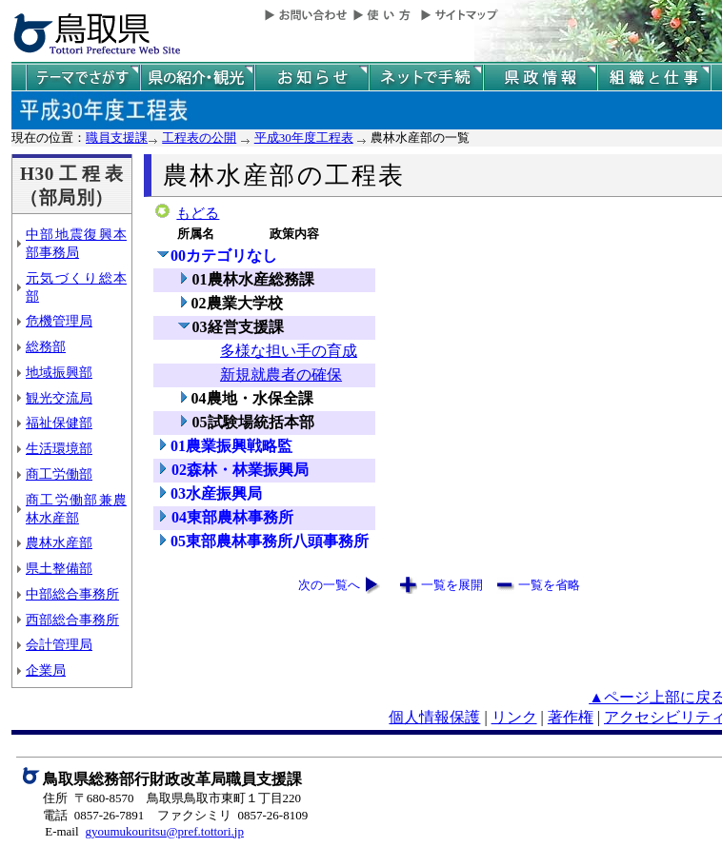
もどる (197, 213)
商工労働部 (59, 474)
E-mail (61, 831)
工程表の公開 (199, 137)
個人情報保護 (434, 717)
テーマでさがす (83, 77)
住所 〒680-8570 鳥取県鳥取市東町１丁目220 (172, 798)
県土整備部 (59, 568)
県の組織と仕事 (654, 77)
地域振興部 (59, 372)
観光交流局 (59, 397)
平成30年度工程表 (303, 137)
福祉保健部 (59, 422)
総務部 (46, 346)
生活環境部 (59, 448)
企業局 (46, 670)
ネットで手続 (426, 77)
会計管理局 (59, 644)
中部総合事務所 (72, 593)
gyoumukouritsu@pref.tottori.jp (164, 831)
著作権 (570, 717)
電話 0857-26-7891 (93, 815)
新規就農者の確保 (281, 374)
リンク (514, 717)
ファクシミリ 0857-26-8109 (232, 815)
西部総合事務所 (72, 619)
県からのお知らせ (311, 77)
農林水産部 (59, 542)
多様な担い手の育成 (288, 351)
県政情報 (540, 77)
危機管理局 (59, 320)
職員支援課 (117, 137)
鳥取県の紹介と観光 (197, 77)
